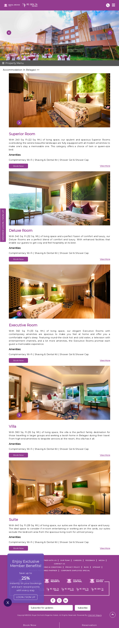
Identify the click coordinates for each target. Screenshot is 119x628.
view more (105, 166)
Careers (77, 560)
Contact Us (59, 564)
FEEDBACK (90, 560)
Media (102, 560)
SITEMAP (96, 567)
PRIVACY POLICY (72, 567)
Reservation (89, 625)
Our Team (65, 560)
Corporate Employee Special (75, 571)
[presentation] (19, 122)
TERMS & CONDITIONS (52, 567)
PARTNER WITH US (48, 560)
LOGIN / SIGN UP (25, 597)
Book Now (18, 166)
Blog (86, 567)
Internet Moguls (95, 615)
